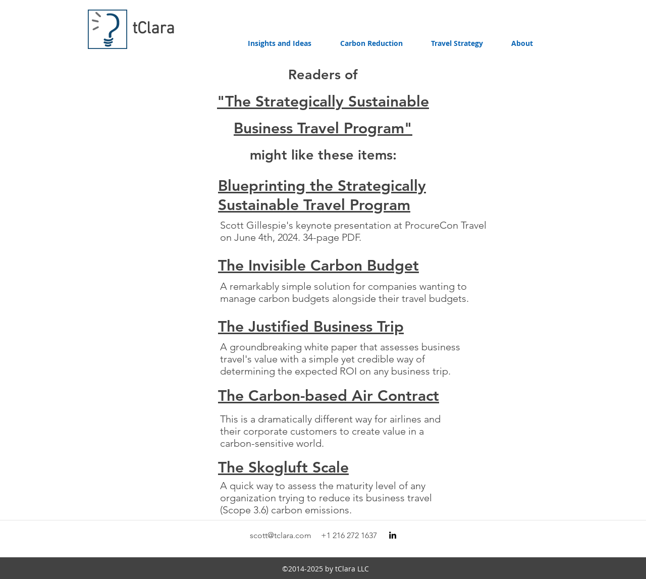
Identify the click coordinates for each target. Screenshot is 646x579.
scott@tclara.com (280, 535)
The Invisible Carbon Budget (318, 265)
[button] (371, 43)
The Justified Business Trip (311, 327)
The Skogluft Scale (283, 467)
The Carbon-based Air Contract (328, 396)
